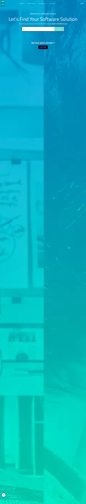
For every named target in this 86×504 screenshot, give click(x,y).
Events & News (31, 3)
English (82, 3)
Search (59, 29)
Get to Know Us (42, 3)
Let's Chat (43, 47)
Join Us (60, 4)
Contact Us (52, 3)
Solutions (21, 3)
